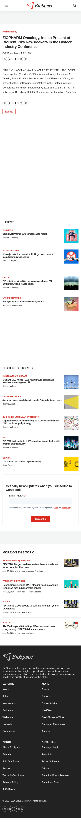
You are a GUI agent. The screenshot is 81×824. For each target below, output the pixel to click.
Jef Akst (30, 612)
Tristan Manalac (34, 592)
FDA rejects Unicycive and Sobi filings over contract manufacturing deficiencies (28, 255)
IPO (4, 437)
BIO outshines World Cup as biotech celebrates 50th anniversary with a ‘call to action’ (28, 282)
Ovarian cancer (12, 396)
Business (8, 230)
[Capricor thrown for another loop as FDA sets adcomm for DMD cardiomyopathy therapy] (71, 423)
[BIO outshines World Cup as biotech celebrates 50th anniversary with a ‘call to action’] (71, 283)
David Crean (8, 465)
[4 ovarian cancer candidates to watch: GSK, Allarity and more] (71, 402)
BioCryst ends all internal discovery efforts (23, 301)
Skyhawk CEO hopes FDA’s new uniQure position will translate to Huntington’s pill (28, 381)
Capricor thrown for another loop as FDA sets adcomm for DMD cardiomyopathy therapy (31, 422)
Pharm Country (10, 32)
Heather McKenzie (10, 386)
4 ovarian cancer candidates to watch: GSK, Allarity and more (32, 400)
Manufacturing (11, 250)
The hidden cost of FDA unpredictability (22, 461)
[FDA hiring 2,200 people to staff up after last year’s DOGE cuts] (71, 604)
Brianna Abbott (9, 404)
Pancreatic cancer (14, 581)
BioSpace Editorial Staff (12, 305)
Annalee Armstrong (10, 238)
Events (9, 111)
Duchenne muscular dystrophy (21, 417)
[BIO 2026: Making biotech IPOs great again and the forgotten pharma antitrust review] (71, 443)
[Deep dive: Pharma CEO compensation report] (71, 236)
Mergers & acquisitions (16, 560)
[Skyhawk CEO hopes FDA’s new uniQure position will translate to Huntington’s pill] (71, 382)
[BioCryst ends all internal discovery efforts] (71, 304)
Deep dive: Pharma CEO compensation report (25, 234)
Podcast (8, 622)
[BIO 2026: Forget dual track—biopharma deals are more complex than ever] (71, 563)
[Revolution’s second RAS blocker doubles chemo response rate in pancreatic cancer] (71, 584)
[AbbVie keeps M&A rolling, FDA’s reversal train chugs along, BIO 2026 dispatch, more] (71, 625)
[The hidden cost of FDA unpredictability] (71, 464)
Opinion (7, 458)
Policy (6, 601)
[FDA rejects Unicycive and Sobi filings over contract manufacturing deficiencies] (71, 256)
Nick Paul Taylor (9, 261)
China (6, 277)
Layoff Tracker (12, 298)
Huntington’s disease (15, 376)
